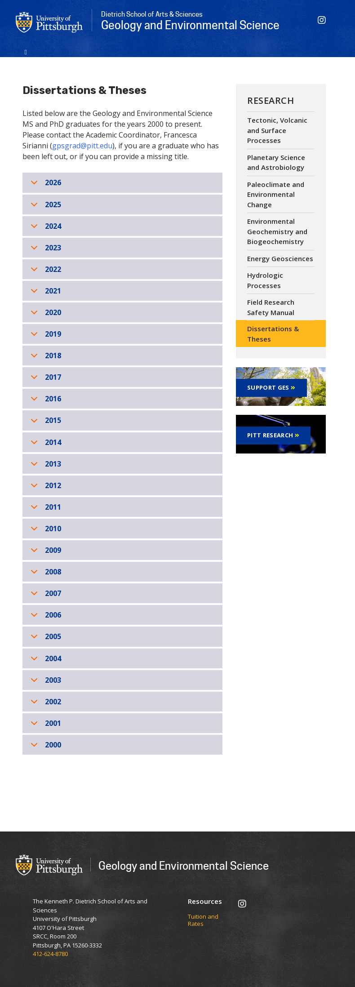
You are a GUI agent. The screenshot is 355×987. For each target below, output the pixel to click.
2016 (44, 401)
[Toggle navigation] (26, 51)
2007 (44, 595)
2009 (44, 552)
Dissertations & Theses (273, 333)
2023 (44, 250)
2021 (44, 293)
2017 (44, 379)
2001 (44, 725)
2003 (44, 682)
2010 (44, 531)
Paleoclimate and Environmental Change (275, 194)
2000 (44, 747)
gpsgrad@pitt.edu (82, 146)
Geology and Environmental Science (183, 865)
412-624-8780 (50, 954)
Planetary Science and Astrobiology (276, 162)
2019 (44, 336)
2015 (44, 422)
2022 (44, 271)
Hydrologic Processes (265, 280)
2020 (44, 314)
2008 (44, 574)
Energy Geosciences (280, 258)
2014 (44, 444)
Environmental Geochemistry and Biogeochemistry (277, 231)
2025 (44, 207)
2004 (44, 661)
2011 (44, 509)
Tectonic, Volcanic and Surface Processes (277, 130)
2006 (44, 617)
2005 (44, 638)
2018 (44, 358)
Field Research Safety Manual (270, 307)
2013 (44, 466)
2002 (44, 704)
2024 (44, 228)
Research (270, 100)
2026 (44, 185)
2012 (44, 487)
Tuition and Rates (203, 920)
